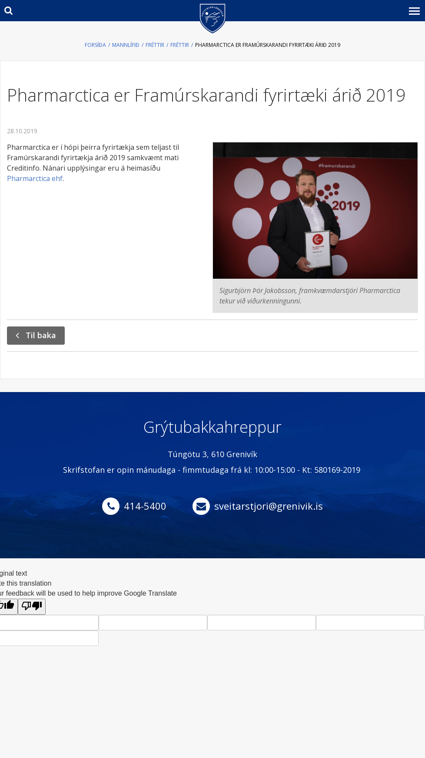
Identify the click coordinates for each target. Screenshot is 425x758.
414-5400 (145, 505)
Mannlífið (125, 45)
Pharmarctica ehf (35, 178)
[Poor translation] (32, 607)
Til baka (41, 335)
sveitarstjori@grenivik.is (268, 505)
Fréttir (155, 45)
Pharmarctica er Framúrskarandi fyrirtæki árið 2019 (267, 45)
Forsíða (95, 45)
